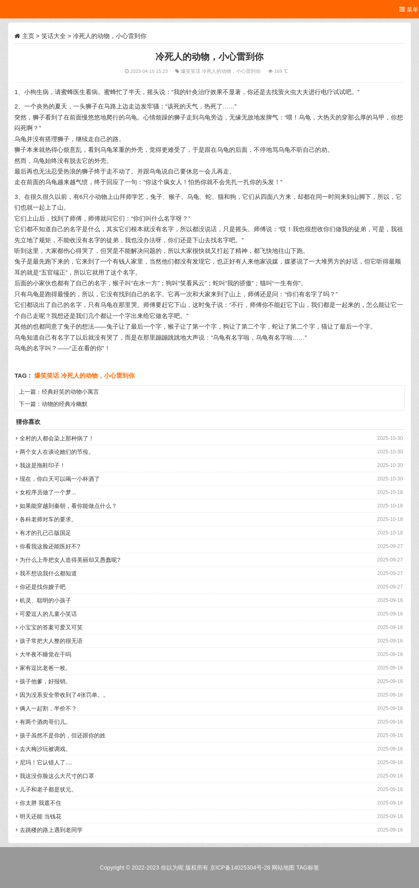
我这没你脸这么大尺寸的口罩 (57, 776)
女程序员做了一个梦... (48, 492)
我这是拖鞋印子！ (42, 465)
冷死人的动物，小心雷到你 (232, 71)
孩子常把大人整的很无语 (51, 641)
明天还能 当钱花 (40, 816)
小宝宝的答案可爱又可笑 (51, 627)
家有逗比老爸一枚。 (45, 668)
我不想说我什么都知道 (48, 573)
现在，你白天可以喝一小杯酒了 (60, 479)
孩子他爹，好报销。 (45, 681)
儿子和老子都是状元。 (48, 789)
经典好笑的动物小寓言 (70, 391)
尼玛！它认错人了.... (46, 762)
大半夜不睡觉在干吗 (45, 654)
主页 (28, 35)
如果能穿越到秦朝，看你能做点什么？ (68, 506)
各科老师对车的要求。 (48, 519)
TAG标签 (307, 867)
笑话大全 (53, 35)
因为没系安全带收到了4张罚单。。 (64, 695)
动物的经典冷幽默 (65, 404)
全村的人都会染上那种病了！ (57, 438)
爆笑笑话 (191, 71)
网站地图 (283, 867)
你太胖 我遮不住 (40, 803)
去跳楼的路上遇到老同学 (51, 830)
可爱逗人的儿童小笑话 (48, 614)
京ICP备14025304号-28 (240, 867)
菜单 (408, 9)
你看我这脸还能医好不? (50, 546)
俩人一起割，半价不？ (48, 708)
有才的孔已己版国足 (45, 533)
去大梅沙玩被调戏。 (45, 749)
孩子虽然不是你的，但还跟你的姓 (63, 735)
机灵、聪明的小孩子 (45, 600)
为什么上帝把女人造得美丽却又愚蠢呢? (70, 560)
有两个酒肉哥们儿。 (45, 722)
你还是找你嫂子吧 (42, 587)
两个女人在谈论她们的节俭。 (57, 452)
